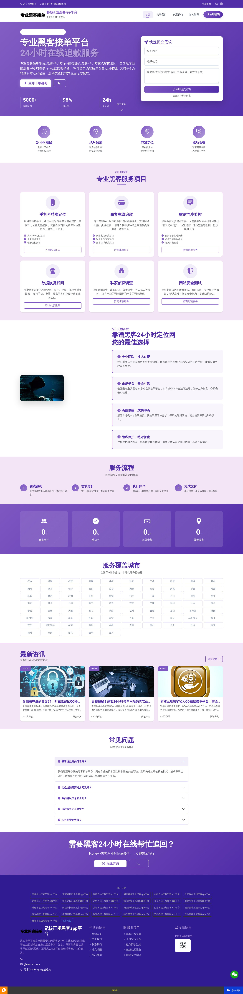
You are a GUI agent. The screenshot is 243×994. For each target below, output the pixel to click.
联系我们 (95, 944)
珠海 (193, 625)
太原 (50, 618)
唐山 (152, 625)
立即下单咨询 (35, 83)
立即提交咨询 (182, 89)
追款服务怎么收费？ (71, 809)
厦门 (91, 610)
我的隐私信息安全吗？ (72, 798)
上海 (152, 596)
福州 (131, 610)
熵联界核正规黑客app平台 (75, 907)
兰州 (152, 618)
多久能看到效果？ (70, 819)
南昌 (70, 618)
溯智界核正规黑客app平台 (136, 907)
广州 (172, 596)
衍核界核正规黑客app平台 (44, 894)
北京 (131, 596)
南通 (213, 625)
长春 (131, 618)
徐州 (30, 632)
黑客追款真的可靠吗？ (72, 761)
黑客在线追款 (132, 933)
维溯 (213, 588)
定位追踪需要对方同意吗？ (75, 787)
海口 (172, 618)
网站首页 (95, 933)
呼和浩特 (50, 625)
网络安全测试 (132, 954)
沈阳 (213, 610)
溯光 (30, 588)
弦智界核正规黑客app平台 (106, 907)
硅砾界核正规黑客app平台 (44, 907)
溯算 (91, 581)
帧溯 (50, 596)
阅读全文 (77, 716)
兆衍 (111, 581)
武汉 (111, 603)
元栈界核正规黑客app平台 (44, 901)
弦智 (111, 588)
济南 (111, 610)
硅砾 (70, 588)
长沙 (193, 603)
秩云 (131, 581)
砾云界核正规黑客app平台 (44, 914)
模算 (30, 596)
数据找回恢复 (132, 949)
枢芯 (70, 581)
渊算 (50, 588)
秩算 (172, 581)
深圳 (193, 596)
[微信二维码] (216, 4)
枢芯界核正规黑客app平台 (106, 894)
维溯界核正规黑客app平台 (75, 914)
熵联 (91, 588)
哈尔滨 (29, 618)
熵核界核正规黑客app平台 (136, 901)
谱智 (50, 581)
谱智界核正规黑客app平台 (75, 894)
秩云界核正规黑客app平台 (197, 894)
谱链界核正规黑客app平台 (106, 901)
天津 (152, 603)
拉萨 (70, 625)
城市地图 (66, 920)
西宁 (30, 625)
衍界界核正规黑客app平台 (167, 907)
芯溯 (70, 596)
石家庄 (193, 610)
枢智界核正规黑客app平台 (44, 920)
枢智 (111, 596)
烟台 (172, 625)
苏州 (50, 603)
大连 (70, 610)
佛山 (111, 625)
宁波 (30, 610)
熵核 (213, 581)
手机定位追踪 (132, 939)
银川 (213, 618)
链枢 (91, 596)
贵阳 (91, 618)
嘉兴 (111, 632)
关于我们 (95, 939)
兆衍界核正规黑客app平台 (167, 894)
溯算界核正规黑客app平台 (136, 894)
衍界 (152, 588)
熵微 (172, 588)
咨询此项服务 (52, 249)
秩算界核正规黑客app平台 (75, 901)
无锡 (50, 610)
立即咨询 (213, 14)
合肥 (152, 610)
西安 (131, 603)
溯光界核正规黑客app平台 (167, 901)
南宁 (111, 618)
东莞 (131, 625)
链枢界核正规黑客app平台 (197, 914)
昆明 (172, 610)
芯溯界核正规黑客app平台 (167, 914)
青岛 (213, 603)
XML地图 (95, 954)
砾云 (193, 588)
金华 (91, 632)
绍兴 (70, 632)
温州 (91, 625)
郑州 (172, 603)
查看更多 (214, 658)
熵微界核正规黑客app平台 (197, 907)
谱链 (193, 581)
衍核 (30, 581)
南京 (30, 603)
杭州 (213, 596)
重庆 (91, 603)
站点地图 (95, 949)
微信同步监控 (132, 944)
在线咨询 (110, 864)
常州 (50, 632)
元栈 (152, 581)
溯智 (131, 588)
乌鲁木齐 (192, 618)
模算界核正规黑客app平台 (106, 914)
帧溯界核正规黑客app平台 (136, 914)
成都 (70, 603)
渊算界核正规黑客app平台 (197, 901)
